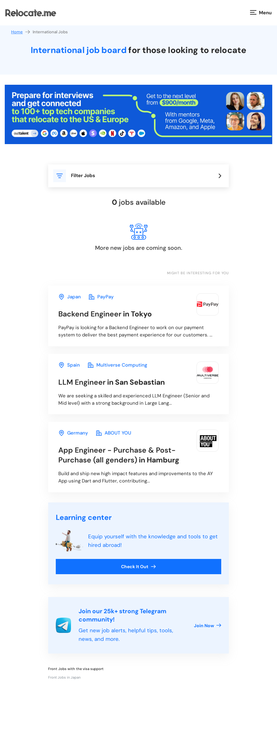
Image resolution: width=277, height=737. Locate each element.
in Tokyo (105, 314)
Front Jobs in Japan (64, 677)
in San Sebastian (111, 382)
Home (21, 32)
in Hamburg (118, 455)
